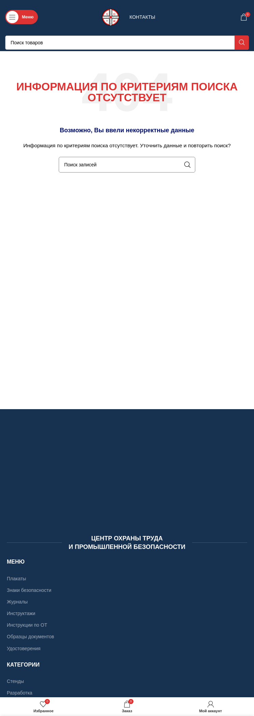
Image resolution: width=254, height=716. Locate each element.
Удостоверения (24, 648)
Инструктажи (21, 613)
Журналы (17, 602)
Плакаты (16, 578)
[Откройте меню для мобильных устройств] (21, 17)
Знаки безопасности (29, 590)
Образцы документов (30, 636)
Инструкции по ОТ (27, 625)
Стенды (15, 681)
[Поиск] (127, 42)
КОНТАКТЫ (142, 17)
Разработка (19, 693)
